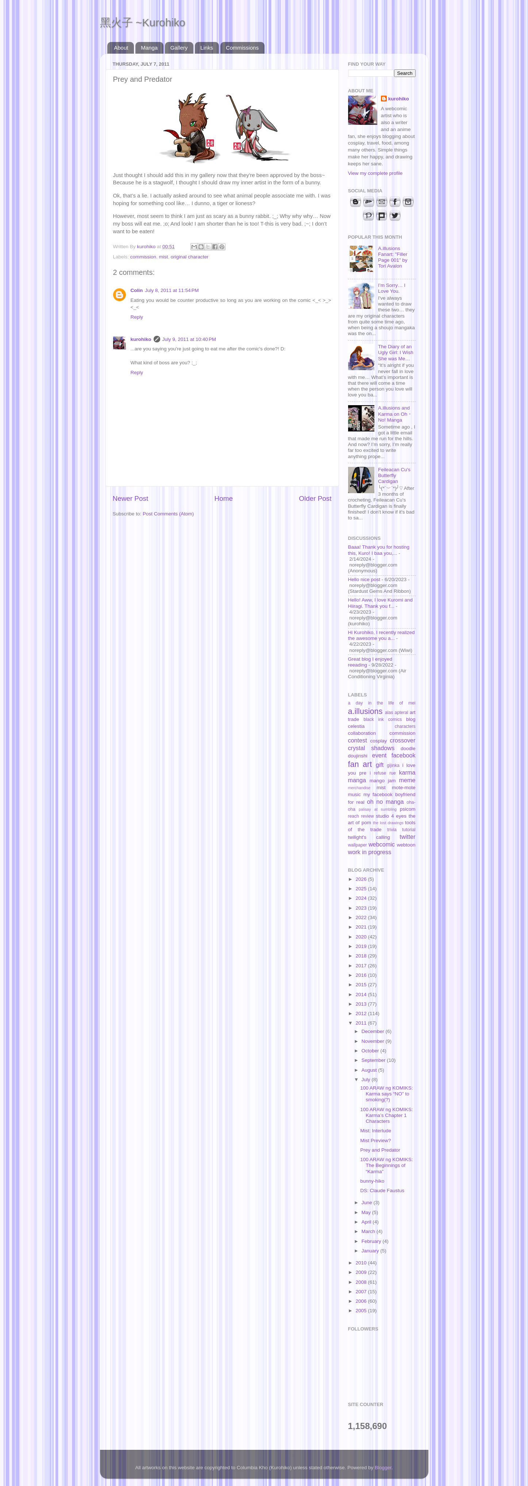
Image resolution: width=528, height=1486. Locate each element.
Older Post (315, 498)
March (369, 1231)
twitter (407, 836)
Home (224, 498)
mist (163, 257)
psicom (408, 809)
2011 (361, 1023)
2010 (361, 1263)
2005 (361, 1310)
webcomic (382, 844)
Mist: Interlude (375, 1130)
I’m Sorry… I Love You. (391, 288)
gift (380, 764)
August (370, 1070)
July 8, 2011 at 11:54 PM (172, 290)
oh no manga (385, 801)
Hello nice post (364, 579)
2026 (361, 879)
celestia (356, 726)
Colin (137, 290)
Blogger (383, 1467)
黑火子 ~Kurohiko (142, 22)
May (367, 1212)
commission (143, 257)
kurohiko (141, 339)
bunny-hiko (372, 1181)
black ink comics (382, 719)
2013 (361, 1004)
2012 (361, 1013)
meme (407, 780)
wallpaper (357, 845)
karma (407, 772)
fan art (360, 764)
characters (405, 726)
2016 (361, 975)
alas (389, 712)
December (374, 1031)
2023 (361, 908)
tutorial (408, 829)
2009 (361, 1272)
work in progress (370, 852)
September (374, 1060)
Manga (149, 48)
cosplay (378, 741)
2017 (361, 965)
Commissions (242, 48)
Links (206, 48)
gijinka (393, 765)
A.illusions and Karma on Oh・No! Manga (395, 413)
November (374, 1041)
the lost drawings (388, 823)
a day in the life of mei (382, 703)
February (372, 1241)
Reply (137, 317)
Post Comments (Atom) (168, 514)
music (354, 794)
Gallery (179, 48)
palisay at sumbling (378, 809)
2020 (361, 937)
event (379, 755)
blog (411, 719)
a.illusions (365, 711)
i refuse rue (383, 773)
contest (357, 740)
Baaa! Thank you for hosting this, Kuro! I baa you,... (379, 550)
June (368, 1202)
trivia (392, 829)
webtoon (406, 845)
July (367, 1079)
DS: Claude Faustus (382, 1190)
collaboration (362, 733)
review (367, 816)
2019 (361, 946)
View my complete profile (375, 173)
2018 (361, 956)
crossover (402, 740)
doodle (408, 748)
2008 (361, 1282)
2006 (361, 1301)
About (121, 48)
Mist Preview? (375, 1140)
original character (190, 257)
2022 (361, 917)
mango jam (383, 780)
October (371, 1050)
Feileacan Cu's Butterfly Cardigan (394, 475)
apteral (401, 712)
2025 (361, 888)
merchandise (359, 788)
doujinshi (357, 756)
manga (357, 780)
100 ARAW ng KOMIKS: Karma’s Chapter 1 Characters (386, 1115)
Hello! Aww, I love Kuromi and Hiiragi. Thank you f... (380, 602)
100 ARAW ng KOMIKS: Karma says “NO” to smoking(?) (386, 1093)
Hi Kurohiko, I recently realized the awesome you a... (381, 635)
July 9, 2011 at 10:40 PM (189, 339)
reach (353, 816)
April (367, 1222)
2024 (361, 898)
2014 (361, 994)
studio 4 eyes (391, 816)
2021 (361, 927)
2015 (361, 984)
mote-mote (404, 787)
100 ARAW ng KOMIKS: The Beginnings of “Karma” (386, 1165)
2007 (361, 1291)
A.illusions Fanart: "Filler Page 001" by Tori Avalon (393, 257)
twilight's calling (369, 837)
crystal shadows (371, 748)
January (371, 1250)
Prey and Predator (380, 1150)
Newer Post (131, 498)
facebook (404, 755)
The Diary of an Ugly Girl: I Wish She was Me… (395, 352)
